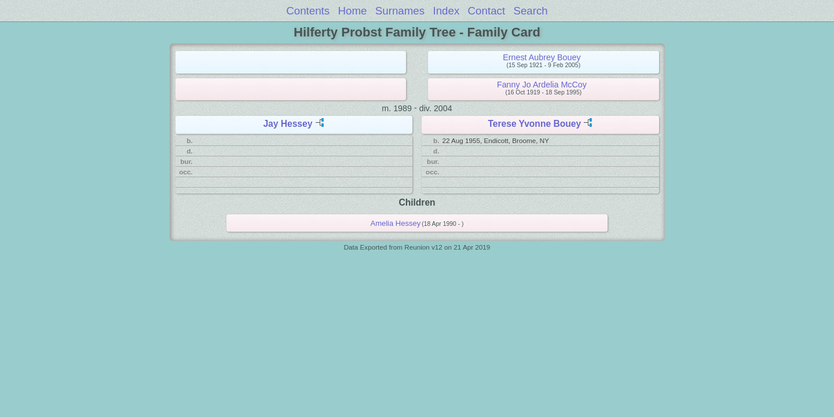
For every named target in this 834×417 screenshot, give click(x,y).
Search (530, 11)
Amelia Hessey (396, 223)
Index (446, 11)
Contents (308, 11)
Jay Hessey (287, 124)
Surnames (400, 11)
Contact (487, 11)
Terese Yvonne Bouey (534, 124)
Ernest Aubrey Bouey (541, 57)
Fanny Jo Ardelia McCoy (542, 84)
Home (352, 11)
